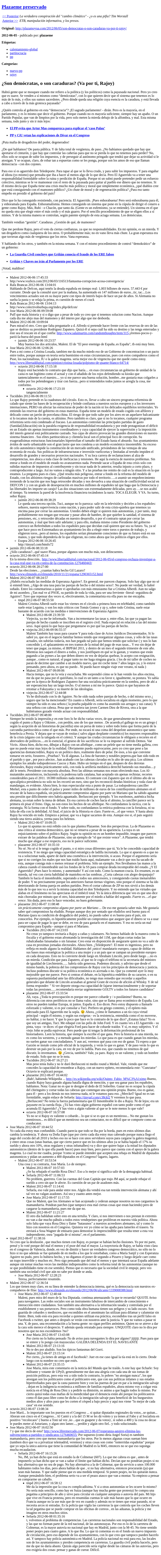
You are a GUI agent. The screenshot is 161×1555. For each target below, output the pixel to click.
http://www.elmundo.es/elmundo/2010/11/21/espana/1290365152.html (56, 574)
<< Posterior (10, 16)
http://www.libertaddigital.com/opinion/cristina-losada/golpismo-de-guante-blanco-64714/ (69, 362)
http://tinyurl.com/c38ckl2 (93, 1097)
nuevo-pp (16, 71)
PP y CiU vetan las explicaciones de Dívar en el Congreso (50, 135)
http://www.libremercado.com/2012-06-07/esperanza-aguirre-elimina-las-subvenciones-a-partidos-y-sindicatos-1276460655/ (75, 1433)
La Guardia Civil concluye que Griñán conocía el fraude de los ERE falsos (62, 254)
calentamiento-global (24, 49)
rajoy (13, 74)
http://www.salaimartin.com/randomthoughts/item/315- (93, 333)
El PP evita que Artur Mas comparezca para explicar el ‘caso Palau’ (57, 128)
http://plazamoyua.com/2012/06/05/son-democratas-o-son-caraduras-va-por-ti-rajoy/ (71, 28)
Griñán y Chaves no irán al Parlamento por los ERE (46, 261)
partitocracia (18, 53)
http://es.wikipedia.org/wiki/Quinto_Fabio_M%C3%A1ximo (106, 1079)
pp (11, 57)
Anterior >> (10, 20)
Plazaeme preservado (24, 6)
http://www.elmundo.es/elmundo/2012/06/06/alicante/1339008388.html (85, 1290)
